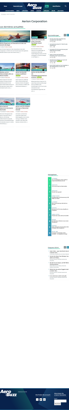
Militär (32, 10)
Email (56, 399)
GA (52, 41)
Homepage (3, 14)
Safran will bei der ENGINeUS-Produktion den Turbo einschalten (58, 55)
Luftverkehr (25, 10)
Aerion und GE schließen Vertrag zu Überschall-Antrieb (23, 108)
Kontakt (25, 392)
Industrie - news (5, 104)
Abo (47, 6)
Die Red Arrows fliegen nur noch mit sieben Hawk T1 (58, 60)
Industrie (39, 10)
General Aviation (9, 10)
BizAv (18, 10)
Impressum (20, 392)
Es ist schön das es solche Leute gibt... (58, 276)
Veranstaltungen (18, 6)
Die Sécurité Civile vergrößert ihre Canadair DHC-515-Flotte (58, 39)
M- (52, 52)
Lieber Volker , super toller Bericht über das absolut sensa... (59, 252)
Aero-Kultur (61, 10)
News (5, 6)
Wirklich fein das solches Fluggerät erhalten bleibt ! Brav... (59, 270)
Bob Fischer (8, 77)
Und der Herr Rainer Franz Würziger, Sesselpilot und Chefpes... (59, 257)
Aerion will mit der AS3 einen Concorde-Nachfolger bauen (38, 41)
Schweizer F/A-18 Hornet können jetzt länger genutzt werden (59, 50)
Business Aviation (6, 41)
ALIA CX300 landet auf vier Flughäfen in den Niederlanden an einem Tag (59, 66)
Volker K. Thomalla (8, 47)
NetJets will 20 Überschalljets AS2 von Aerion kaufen (6, 74)
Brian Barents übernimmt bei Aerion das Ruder (6, 108)
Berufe (53, 10)
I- (52, 46)
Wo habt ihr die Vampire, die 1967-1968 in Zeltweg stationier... (59, 263)
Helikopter (46, 10)
